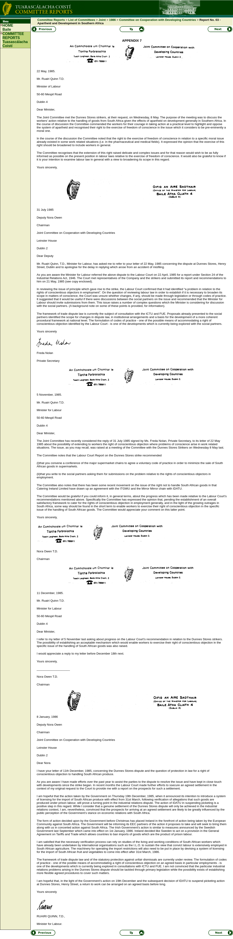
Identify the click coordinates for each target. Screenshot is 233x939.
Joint (102, 20)
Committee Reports (51, 20)
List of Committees (81, 20)
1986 (112, 20)
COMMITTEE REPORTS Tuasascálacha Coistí (15, 40)
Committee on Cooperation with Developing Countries (157, 20)
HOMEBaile (7, 27)
